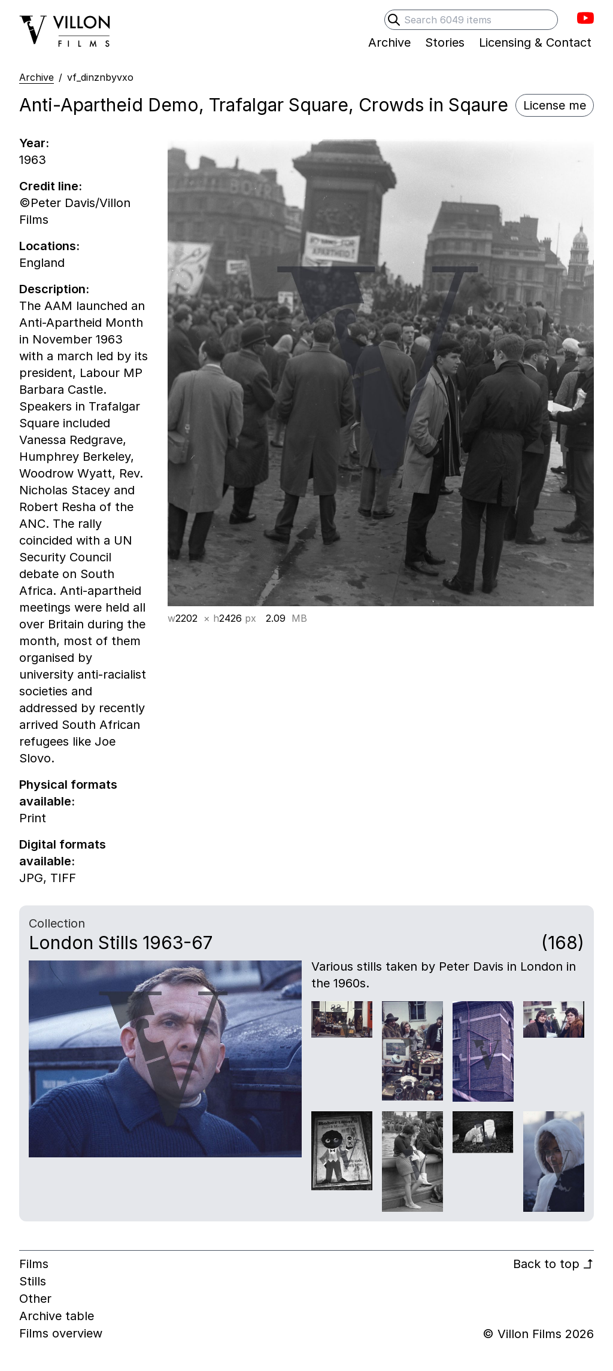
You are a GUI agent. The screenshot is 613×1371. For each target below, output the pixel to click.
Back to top (553, 1264)
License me (554, 105)
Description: (54, 289)
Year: (34, 143)
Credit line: (50, 186)
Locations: (49, 246)
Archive (36, 77)
